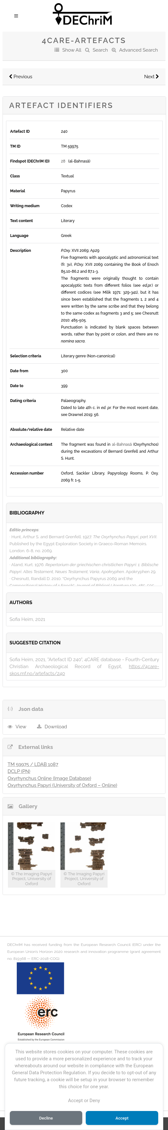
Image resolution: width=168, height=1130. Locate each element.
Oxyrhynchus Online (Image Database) (49, 778)
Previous (20, 77)
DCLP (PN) (19, 771)
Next (151, 77)
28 (63, 161)
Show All (71, 50)
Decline (46, 1118)
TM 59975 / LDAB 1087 (33, 764)
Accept (121, 1118)
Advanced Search (138, 50)
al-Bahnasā (122, 444)
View (21, 727)
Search (100, 50)
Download (56, 727)
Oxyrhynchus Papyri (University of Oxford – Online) (62, 785)
